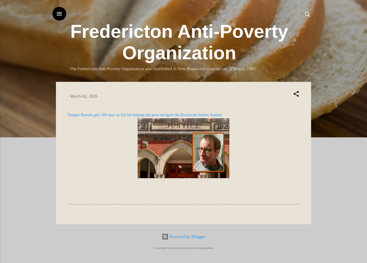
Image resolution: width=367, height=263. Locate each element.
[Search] (307, 15)
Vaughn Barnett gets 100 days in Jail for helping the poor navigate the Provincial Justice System (144, 115)
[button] (296, 94)
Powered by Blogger (183, 236)
